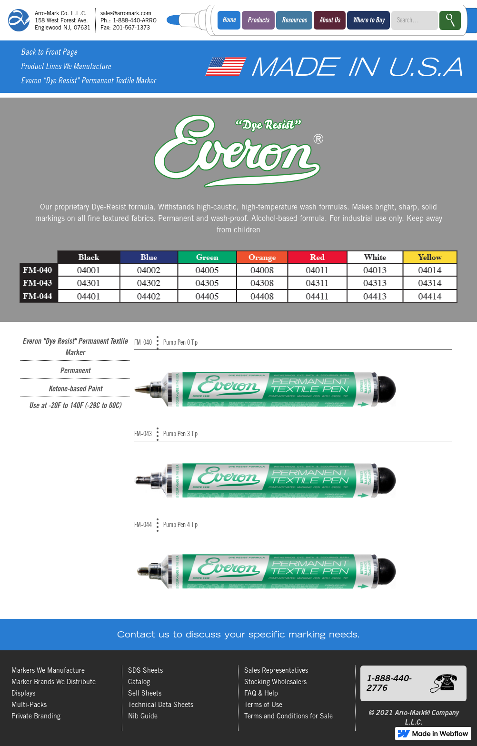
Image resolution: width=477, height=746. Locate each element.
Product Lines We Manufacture (66, 67)
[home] (86, 20)
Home (229, 20)
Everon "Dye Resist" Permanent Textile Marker (88, 82)
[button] (258, 20)
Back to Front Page (49, 53)
